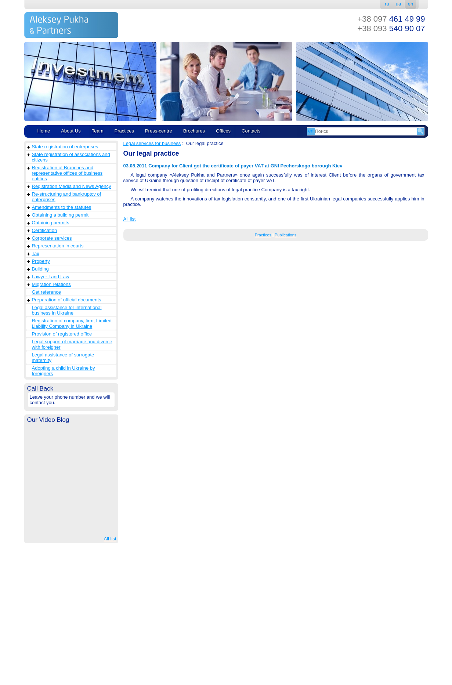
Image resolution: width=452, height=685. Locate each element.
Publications (285, 235)
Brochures (194, 131)
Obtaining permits (50, 222)
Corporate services (52, 238)
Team (98, 131)
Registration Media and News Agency (71, 186)
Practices (124, 131)
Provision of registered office (62, 334)
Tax (35, 253)
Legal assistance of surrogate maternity (63, 357)
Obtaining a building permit (60, 215)
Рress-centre (158, 131)
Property (41, 261)
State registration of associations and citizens (71, 157)
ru (387, 4)
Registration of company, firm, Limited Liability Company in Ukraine (72, 323)
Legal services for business (152, 143)
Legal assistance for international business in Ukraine (67, 310)
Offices (223, 131)
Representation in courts (58, 246)
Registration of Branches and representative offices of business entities (67, 173)
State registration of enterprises (65, 146)
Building (40, 269)
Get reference (46, 292)
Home (43, 131)
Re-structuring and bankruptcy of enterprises (66, 196)
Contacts (251, 131)
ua (398, 4)
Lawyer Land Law (50, 276)
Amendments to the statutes (61, 207)
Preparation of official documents (66, 299)
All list (110, 538)
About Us (70, 131)
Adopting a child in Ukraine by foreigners (63, 370)
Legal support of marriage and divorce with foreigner (72, 344)
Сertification (44, 230)
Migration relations (51, 284)
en (410, 4)
